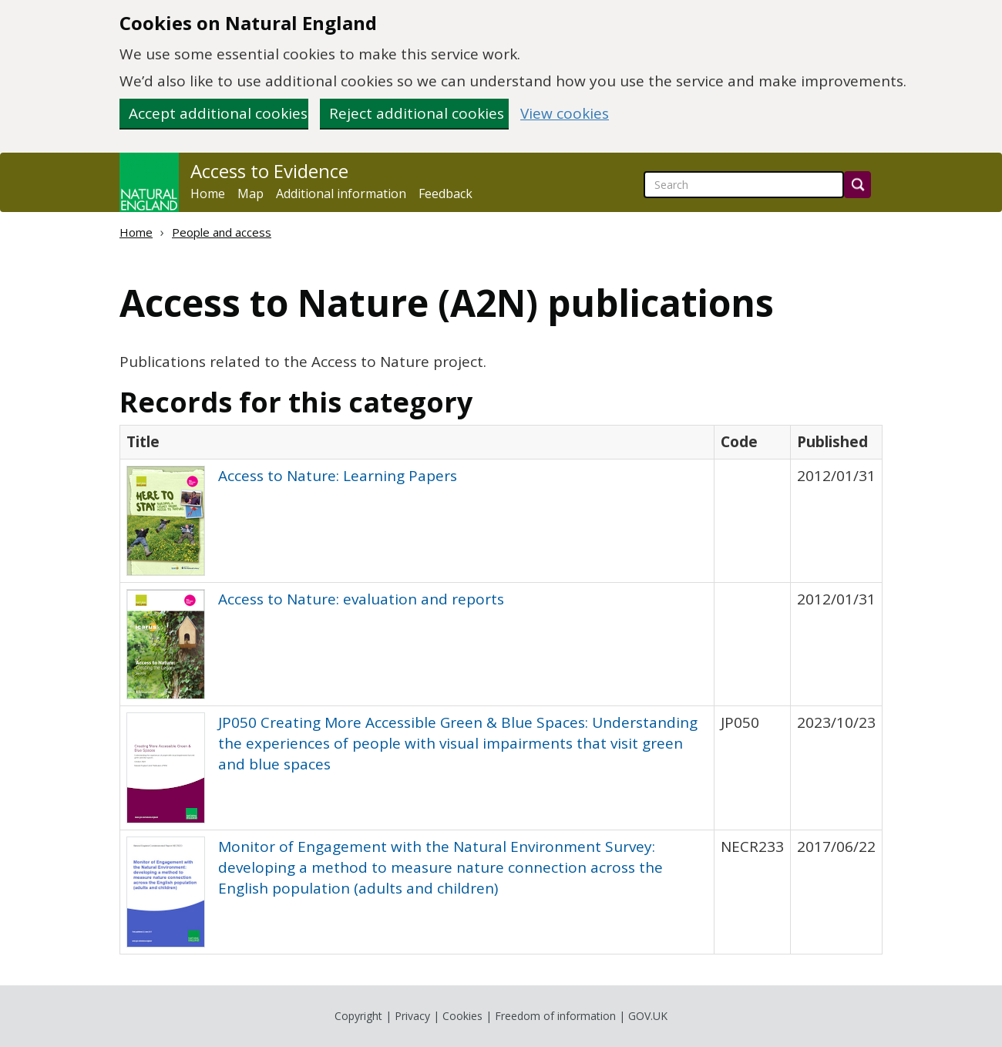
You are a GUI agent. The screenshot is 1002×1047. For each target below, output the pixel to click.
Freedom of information (555, 1015)
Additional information (341, 193)
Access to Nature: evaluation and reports (361, 599)
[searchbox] (744, 184)
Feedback (445, 193)
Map (250, 193)
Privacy (412, 1015)
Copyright (358, 1015)
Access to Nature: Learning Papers (337, 476)
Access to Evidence (269, 171)
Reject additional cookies (416, 113)
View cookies (564, 113)
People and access (221, 232)
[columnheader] (417, 442)
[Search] (857, 184)
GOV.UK (647, 1015)
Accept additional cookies (218, 113)
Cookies (462, 1015)
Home (207, 193)
